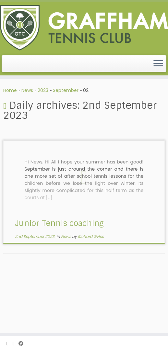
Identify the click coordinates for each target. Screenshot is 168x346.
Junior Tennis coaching (59, 223)
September (65, 90)
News (27, 90)
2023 (43, 90)
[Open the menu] (158, 64)
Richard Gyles (91, 236)
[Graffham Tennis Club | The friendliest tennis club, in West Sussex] (84, 27)
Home (10, 90)
